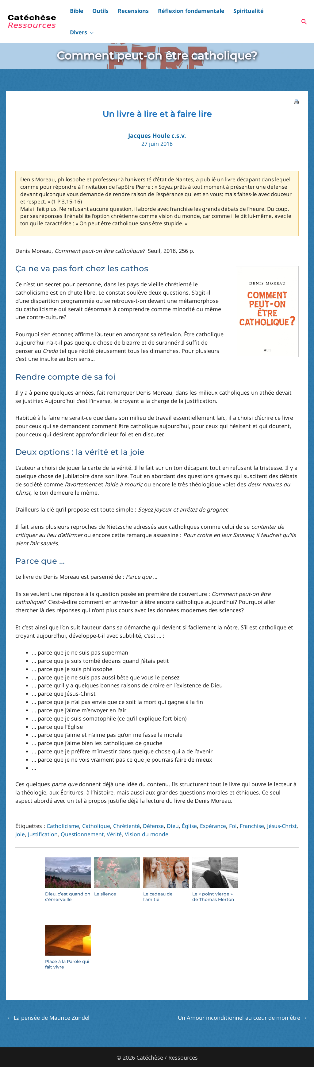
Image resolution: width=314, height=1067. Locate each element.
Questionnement (102, 817)
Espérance (216, 808)
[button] (291, 13)
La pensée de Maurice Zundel (48, 1000)
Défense (155, 808)
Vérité (135, 817)
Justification (61, 817)
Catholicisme (63, 808)
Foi (236, 808)
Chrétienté (128, 808)
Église (192, 808)
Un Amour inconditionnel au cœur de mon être (242, 1000)
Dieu (175, 808)
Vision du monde (168, 817)
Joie (38, 817)
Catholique (97, 808)
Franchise (255, 808)
